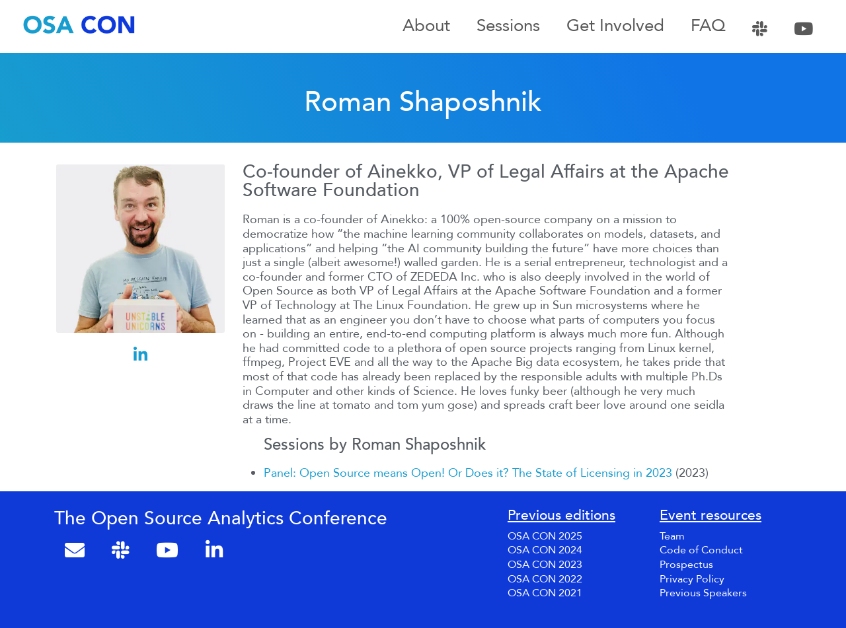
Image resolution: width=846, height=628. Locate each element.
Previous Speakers (703, 593)
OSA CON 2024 (545, 550)
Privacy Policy (692, 579)
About (426, 26)
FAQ (708, 26)
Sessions (508, 26)
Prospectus (686, 564)
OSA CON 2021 (545, 593)
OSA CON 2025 (545, 536)
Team (672, 536)
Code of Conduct (701, 550)
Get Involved (615, 26)
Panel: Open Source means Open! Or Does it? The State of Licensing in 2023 (468, 473)
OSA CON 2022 (545, 579)
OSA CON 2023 (545, 564)
